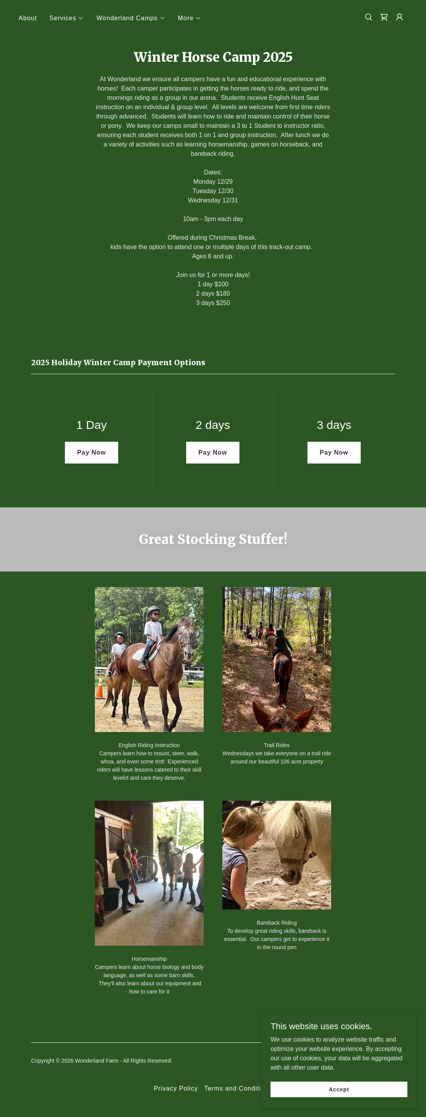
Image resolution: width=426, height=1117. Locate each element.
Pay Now (91, 452)
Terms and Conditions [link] (238, 1088)
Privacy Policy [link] (176, 1088)
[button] (66, 18)
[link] (384, 17)
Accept (339, 1089)
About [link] (28, 18)
